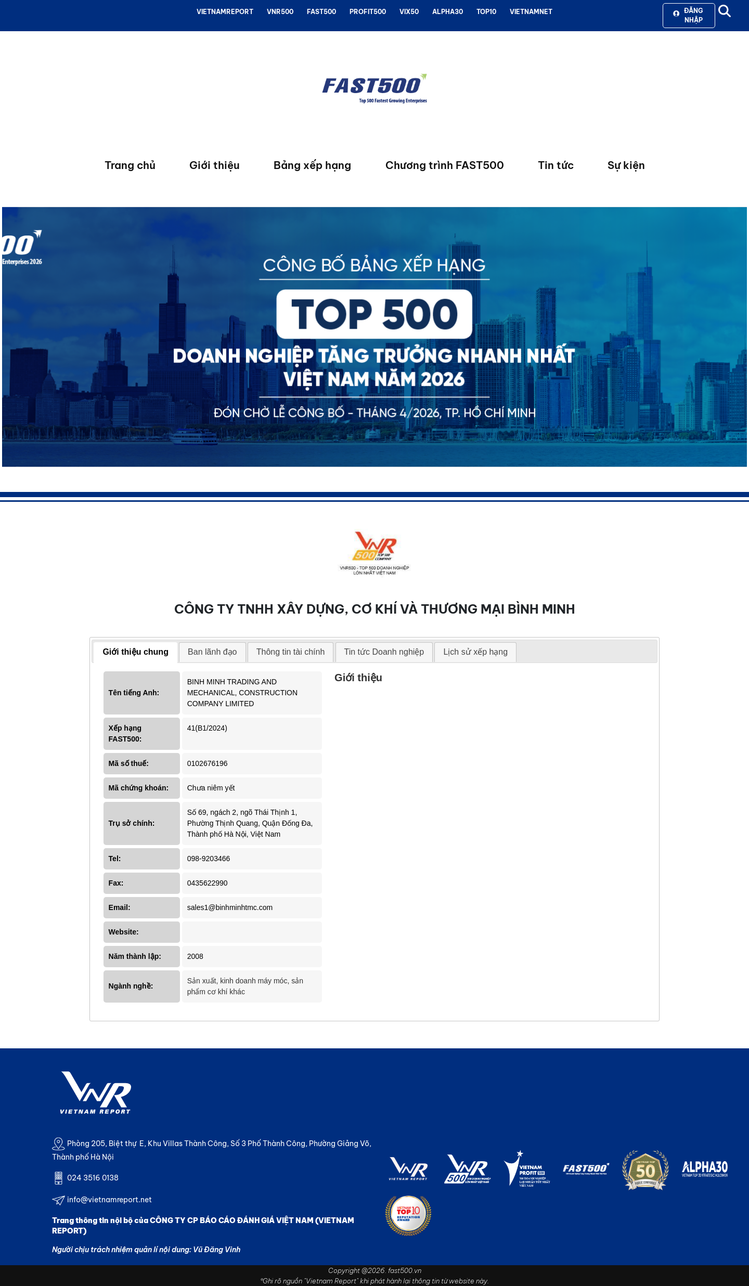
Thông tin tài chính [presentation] (290, 651)
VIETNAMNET (531, 12)
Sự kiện (626, 165)
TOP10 (486, 12)
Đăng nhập (688, 15)
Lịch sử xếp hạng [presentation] (475, 651)
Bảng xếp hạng (312, 165)
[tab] (135, 652)
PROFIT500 (368, 12)
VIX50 (409, 12)
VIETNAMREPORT (225, 12)
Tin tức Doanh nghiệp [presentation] (384, 651)
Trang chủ (130, 165)
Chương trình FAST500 (444, 165)
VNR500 (280, 12)
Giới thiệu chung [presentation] (135, 651)
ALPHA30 (447, 12)
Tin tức (556, 165)
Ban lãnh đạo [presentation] (212, 651)
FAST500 (321, 12)
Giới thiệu (214, 165)
